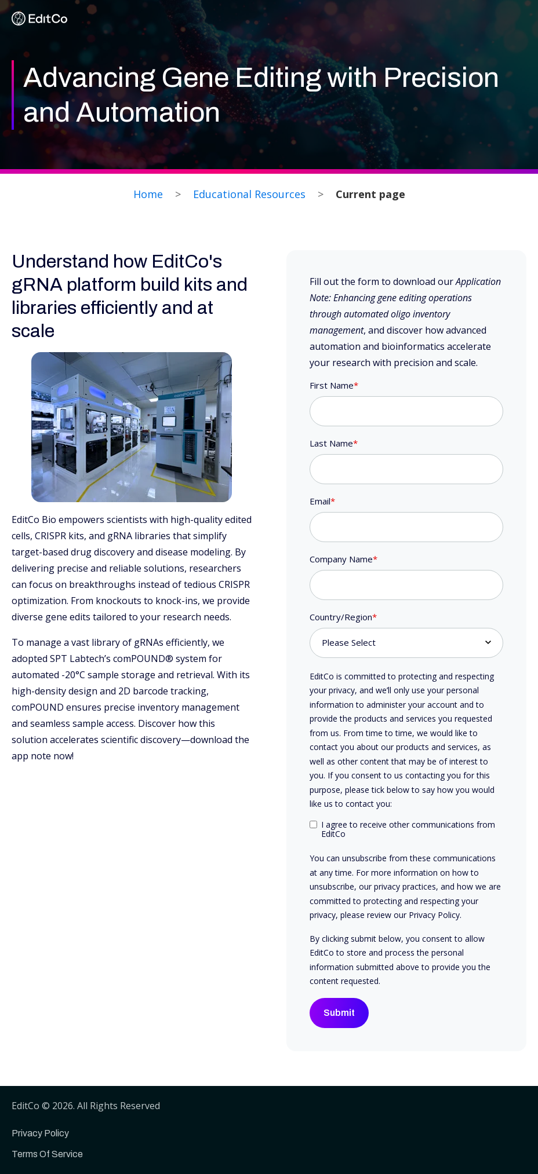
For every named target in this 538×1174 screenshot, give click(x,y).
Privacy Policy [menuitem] (40, 1133)
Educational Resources (249, 194)
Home (148, 194)
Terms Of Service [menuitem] (47, 1154)
